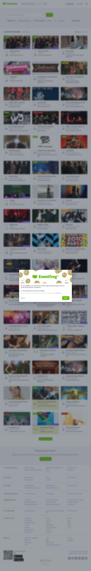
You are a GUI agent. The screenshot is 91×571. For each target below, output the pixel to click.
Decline (23, 298)
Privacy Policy (58, 293)
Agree (66, 298)
